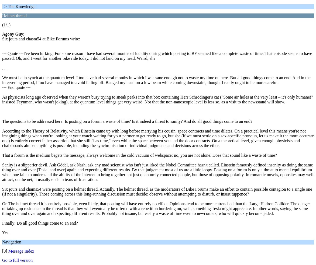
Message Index (21, 251)
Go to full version (17, 260)
